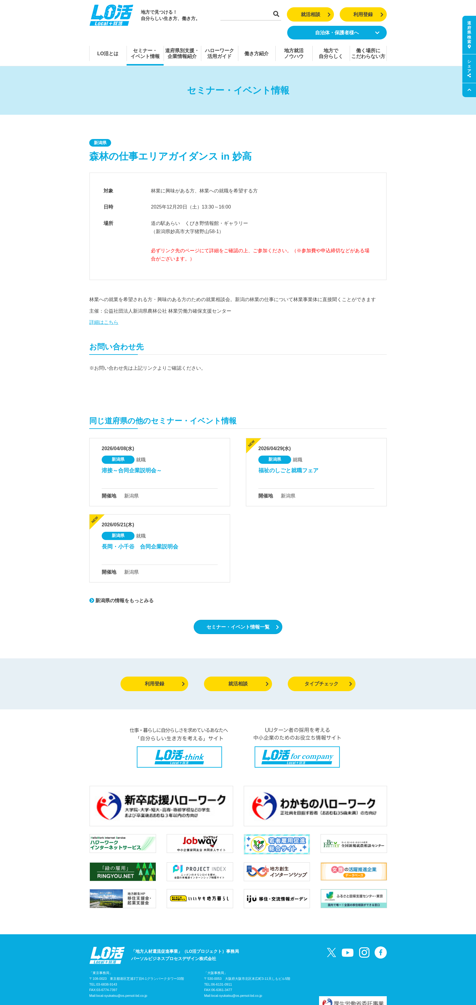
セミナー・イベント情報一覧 (242, 627)
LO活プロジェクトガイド (113, 975)
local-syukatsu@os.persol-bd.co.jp (121, 963)
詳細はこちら (103, 322)
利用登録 (368, 14)
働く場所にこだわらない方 (368, 53)
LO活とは (107, 53)
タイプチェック (328, 683)
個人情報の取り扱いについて (198, 975)
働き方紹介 (256, 53)
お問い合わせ (154, 975)
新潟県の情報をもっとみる (121, 600)
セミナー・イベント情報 (145, 53)
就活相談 (316, 14)
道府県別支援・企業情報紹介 (182, 53)
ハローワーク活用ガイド (219, 53)
